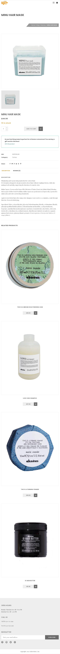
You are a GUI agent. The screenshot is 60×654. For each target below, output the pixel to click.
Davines (43, 25)
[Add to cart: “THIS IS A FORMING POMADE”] (35, 495)
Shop (37, 25)
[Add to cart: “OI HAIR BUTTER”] (35, 586)
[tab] (6, 170)
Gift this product (10, 144)
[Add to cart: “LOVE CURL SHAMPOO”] (35, 404)
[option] (30, 61)
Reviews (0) (16, 171)
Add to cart (31, 129)
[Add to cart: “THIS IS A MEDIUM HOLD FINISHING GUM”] (35, 313)
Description (6, 171)
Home (33, 25)
